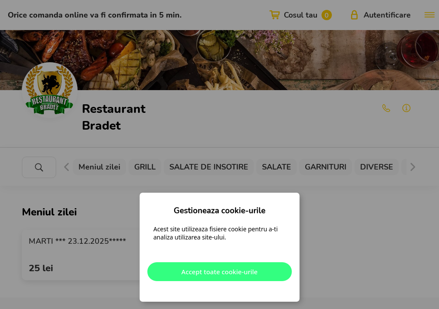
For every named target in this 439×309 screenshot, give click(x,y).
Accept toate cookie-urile (219, 271)
